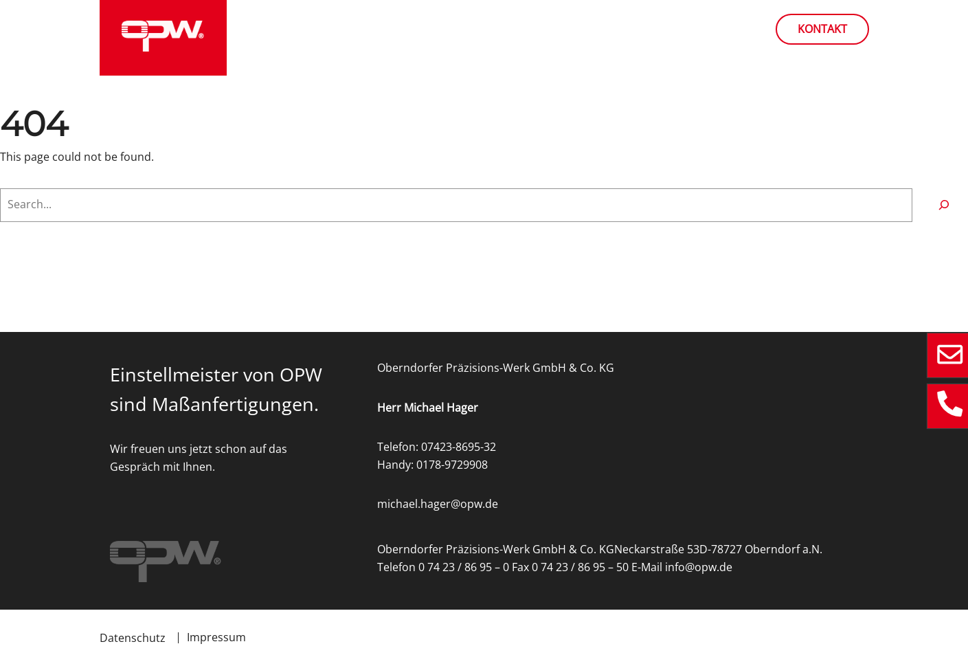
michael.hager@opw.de (437, 503)
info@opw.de (698, 567)
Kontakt (822, 28)
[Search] (943, 205)
